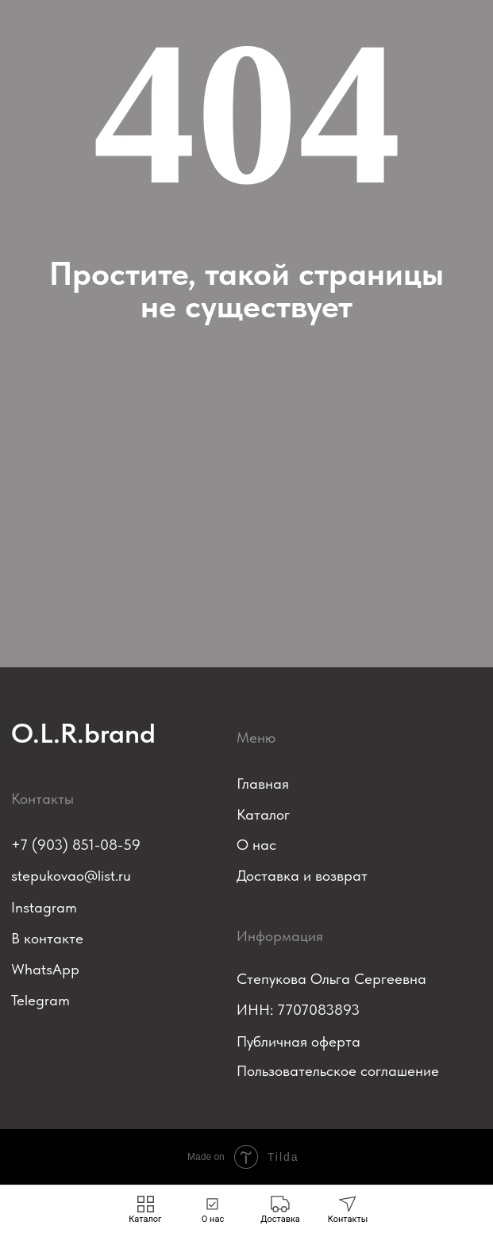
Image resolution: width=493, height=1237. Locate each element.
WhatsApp (45, 969)
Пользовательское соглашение (338, 1071)
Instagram (44, 907)
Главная (263, 783)
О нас (256, 845)
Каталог (263, 814)
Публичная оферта (298, 1041)
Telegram (40, 1000)
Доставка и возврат (302, 875)
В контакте (47, 938)
